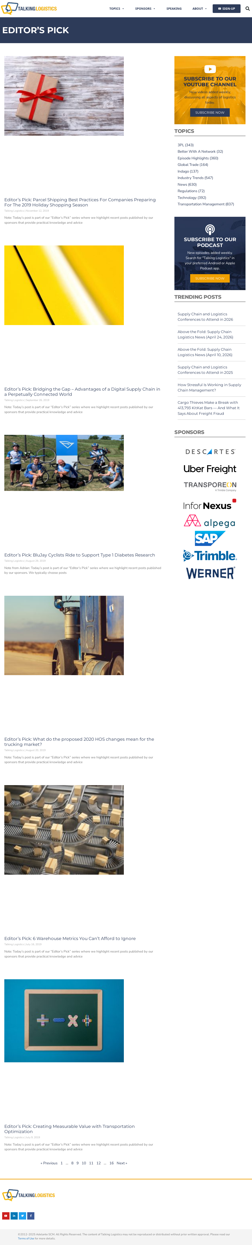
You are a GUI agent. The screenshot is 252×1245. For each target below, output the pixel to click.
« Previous (49, 1163)
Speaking (174, 8)
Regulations (187, 191)
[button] (247, 8)
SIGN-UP (228, 8)
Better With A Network (197, 151)
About (200, 8)
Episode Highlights (193, 158)
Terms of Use (26, 1238)
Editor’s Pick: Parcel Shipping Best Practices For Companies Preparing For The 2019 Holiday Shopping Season (80, 202)
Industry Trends (191, 177)
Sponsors (145, 8)
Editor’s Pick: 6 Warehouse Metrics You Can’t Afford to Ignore (70, 938)
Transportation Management (201, 204)
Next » (122, 1163)
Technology (187, 197)
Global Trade (188, 164)
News (182, 184)
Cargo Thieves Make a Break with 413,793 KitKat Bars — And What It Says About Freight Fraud (209, 408)
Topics (116, 8)
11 (91, 1163)
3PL (181, 145)
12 (98, 1163)
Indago (183, 171)
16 (111, 1163)
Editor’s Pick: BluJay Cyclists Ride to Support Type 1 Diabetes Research (79, 555)
